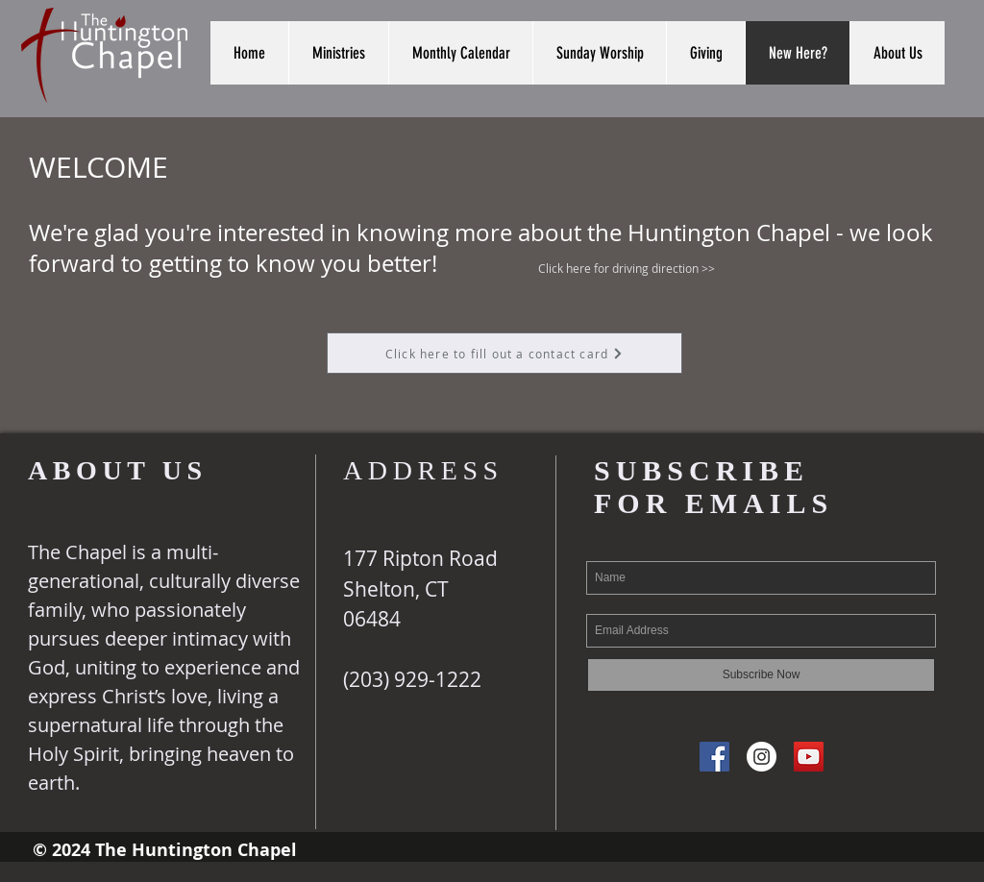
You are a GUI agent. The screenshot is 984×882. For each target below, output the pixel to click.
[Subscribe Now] (761, 675)
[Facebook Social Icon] (714, 757)
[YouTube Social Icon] (809, 757)
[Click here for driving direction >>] (626, 268)
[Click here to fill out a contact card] (504, 353)
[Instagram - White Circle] (761, 757)
